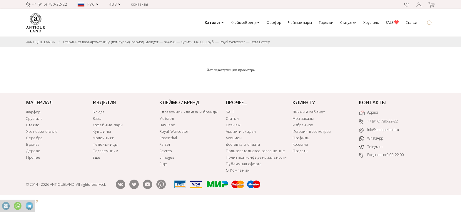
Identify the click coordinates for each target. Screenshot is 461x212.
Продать (300, 150)
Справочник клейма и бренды (188, 112)
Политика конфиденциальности (256, 157)
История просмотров (312, 131)
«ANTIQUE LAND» (40, 41)
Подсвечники (105, 150)
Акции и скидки (241, 131)
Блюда (99, 112)
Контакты (139, 4)
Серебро (34, 137)
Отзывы (233, 124)
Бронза (33, 144)
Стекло (32, 124)
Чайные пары (300, 22)
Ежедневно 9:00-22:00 (381, 155)
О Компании (238, 170)
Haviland (167, 124)
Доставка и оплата (243, 144)
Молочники (104, 137)
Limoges (166, 157)
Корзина (300, 144)
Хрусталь (371, 22)
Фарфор (273, 22)
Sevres (165, 150)
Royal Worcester (174, 131)
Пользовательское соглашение (255, 150)
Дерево (33, 150)
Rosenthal (168, 137)
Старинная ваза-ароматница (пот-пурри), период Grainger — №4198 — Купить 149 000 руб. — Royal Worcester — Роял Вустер (166, 41)
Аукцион (234, 137)
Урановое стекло (42, 131)
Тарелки (326, 22)
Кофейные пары (108, 124)
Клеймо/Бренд (245, 22)
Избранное (303, 124)
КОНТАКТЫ (372, 102)
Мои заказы (303, 118)
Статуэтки (348, 22)
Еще (97, 157)
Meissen (166, 118)
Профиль (301, 137)
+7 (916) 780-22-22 (378, 122)
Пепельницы (105, 144)
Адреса (368, 113)
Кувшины (102, 131)
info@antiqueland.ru (379, 129)
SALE (392, 22)
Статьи (411, 22)
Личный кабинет (309, 112)
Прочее (33, 157)
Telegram (371, 146)
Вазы (97, 118)
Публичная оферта (243, 163)
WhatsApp (371, 138)
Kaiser (165, 144)
